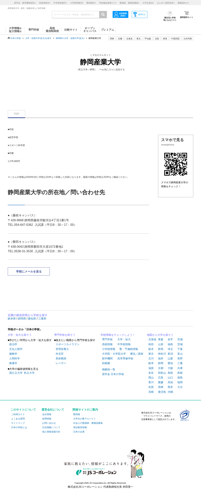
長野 (180, 358)
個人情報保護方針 (51, 431)
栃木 (151, 349)
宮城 (180, 339)
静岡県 (22, 318)
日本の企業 (79, 431)
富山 (180, 353)
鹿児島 (162, 391)
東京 (151, 353)
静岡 (160, 363)
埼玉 (170, 349)
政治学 (13, 344)
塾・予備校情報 (128, 349)
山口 (170, 377)
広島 (160, 377)
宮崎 (151, 391)
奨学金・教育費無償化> (25, 3)
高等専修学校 (125, 358)
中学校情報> (60, 3)
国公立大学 (16, 372)
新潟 (170, 353)
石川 (151, 358)
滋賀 (151, 368)
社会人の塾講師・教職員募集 (88, 423)
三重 (180, 363)
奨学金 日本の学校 (113, 374)
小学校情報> (77, 3)
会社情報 (46, 414)
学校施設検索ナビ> (108, 3)
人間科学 (14, 358)
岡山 (151, 377)
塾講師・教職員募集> (129, 3)
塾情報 (76, 414)
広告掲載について (51, 427)
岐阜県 (12, 318)
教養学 (13, 363)
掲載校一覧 (108, 369)
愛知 (170, 363)
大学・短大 (124, 339)
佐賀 (151, 386)
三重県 (42, 318)
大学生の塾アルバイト (84, 418)
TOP (16, 113)
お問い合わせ (49, 423)
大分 (180, 386)
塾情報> (91, 3)
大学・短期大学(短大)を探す (38, 38)
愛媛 (160, 382)
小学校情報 (108, 349)
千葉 (180, 349)
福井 (160, 358)
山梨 (170, 358)
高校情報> (45, 3)
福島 (170, 344)
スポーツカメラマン (67, 344)
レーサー (61, 363)
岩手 (170, 339)
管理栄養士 (62, 349)
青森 (160, 339)
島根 (180, 372)
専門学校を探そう (64, 334)
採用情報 (46, 418)
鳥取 (170, 372)
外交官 (60, 353)
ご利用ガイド (18, 414)
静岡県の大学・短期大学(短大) (70, 38)
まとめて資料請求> (166, 3)
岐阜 (151, 363)
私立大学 (29, 372)
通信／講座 (136, 353)
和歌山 (162, 372)
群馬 (160, 349)
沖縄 (170, 391)
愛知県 (32, 318)
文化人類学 (16, 349)
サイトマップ (18, 423)
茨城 (180, 344)
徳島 (180, 377)
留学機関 (107, 358)
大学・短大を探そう (20, 334)
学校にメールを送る (29, 271)
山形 (160, 344)
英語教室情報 (80, 427)
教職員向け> (183, 3)
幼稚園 (106, 363)
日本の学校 (15, 38)
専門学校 (107, 339)
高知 (170, 382)
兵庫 (180, 368)
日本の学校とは (19, 427)
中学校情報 (124, 344)
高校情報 (107, 344)
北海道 (129, 38)
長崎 (160, 386)
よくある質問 (18, 418)
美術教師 (61, 358)
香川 (151, 382)
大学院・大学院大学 (114, 353)
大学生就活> (148, 3)
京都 (160, 368)
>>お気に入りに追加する (112, 69)
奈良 (151, 372)
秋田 (151, 344)
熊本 (170, 386)
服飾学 (13, 353)
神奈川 (162, 353)
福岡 (180, 382)
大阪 (170, 368)
